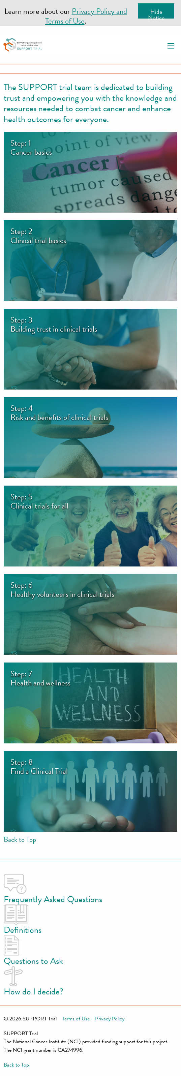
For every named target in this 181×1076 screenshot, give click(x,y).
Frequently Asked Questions (53, 890)
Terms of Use (76, 1019)
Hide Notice (156, 13)
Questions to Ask (33, 951)
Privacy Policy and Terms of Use (86, 16)
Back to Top (20, 839)
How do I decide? (33, 982)
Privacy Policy (109, 1019)
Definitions (22, 920)
